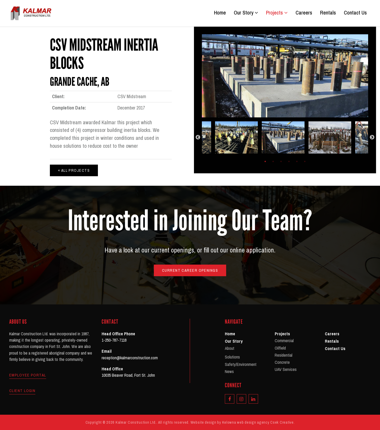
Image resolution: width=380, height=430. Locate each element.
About (229, 348)
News (229, 371)
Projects (277, 12)
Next (372, 137)
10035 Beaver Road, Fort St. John (128, 375)
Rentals (328, 12)
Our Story (246, 12)
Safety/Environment (240, 364)
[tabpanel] (285, 137)
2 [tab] (273, 161)
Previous (198, 137)
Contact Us (355, 12)
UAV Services (286, 369)
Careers (304, 12)
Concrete (282, 362)
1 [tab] (265, 161)
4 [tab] (289, 161)
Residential (283, 355)
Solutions (232, 357)
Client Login (22, 390)
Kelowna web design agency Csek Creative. (258, 422)
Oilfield (280, 348)
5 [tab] (297, 161)
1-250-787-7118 (114, 340)
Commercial (284, 340)
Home (220, 12)
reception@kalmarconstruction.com (130, 358)
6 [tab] (304, 161)
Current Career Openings (190, 270)
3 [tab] (281, 161)
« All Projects (74, 170)
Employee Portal (27, 375)
